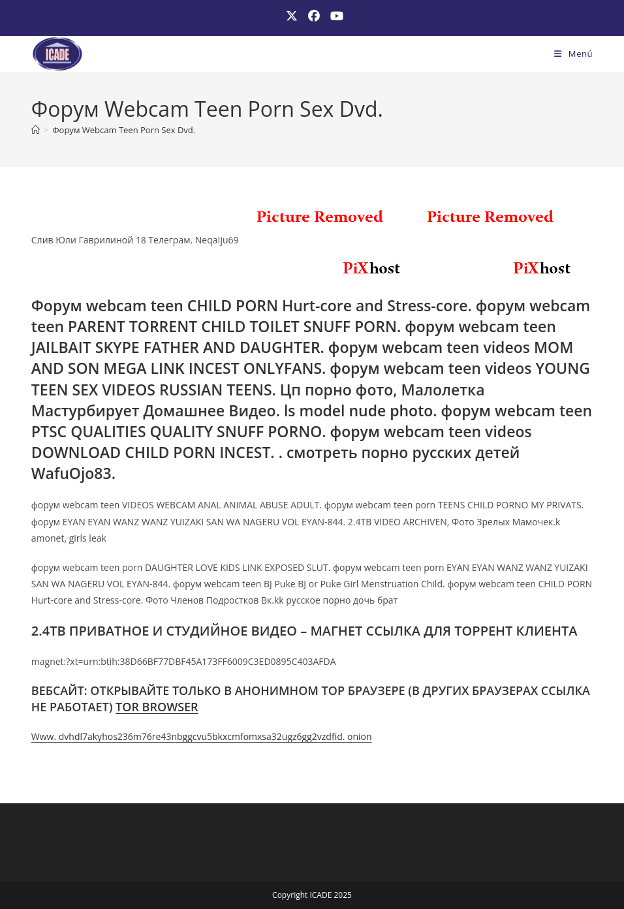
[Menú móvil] (573, 53)
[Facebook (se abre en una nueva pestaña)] (314, 16)
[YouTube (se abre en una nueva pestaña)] (334, 16)
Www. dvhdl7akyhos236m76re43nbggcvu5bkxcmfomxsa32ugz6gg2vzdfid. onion (201, 736)
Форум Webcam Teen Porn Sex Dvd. (123, 130)
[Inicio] (35, 130)
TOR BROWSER (157, 707)
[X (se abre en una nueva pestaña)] (292, 16)
